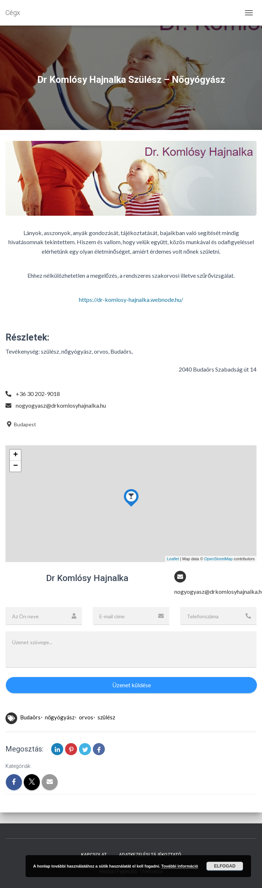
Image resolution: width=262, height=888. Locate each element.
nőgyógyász (60, 717)
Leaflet (173, 559)
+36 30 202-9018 (38, 393)
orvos (86, 717)
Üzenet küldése (131, 684)
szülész (106, 717)
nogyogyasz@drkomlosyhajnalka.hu (61, 405)
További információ (179, 866)
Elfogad (225, 866)
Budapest (20, 424)
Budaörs (30, 717)
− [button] (15, 466)
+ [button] (15, 455)
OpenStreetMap (218, 559)
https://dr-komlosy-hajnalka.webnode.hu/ (131, 299)
